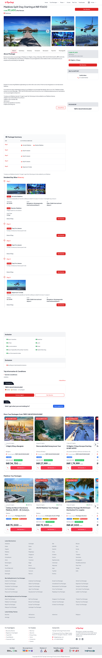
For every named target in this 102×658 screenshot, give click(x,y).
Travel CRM (8, 635)
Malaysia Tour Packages (11, 607)
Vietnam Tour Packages (58, 602)
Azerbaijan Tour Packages (35, 607)
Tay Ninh (54, 571)
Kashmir (54, 549)
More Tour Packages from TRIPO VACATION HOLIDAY (23, 414)
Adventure (54, 614)
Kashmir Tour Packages (10, 581)
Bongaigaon (79, 560)
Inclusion (30, 50)
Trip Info (47, 50)
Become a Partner (10, 630)
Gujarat (7, 549)
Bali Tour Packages (33, 599)
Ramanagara (8, 562)
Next (47, 31)
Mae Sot (31, 573)
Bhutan (77, 543)
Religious (78, 614)
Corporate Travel (10, 639)
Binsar (30, 565)
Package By (56, 50)
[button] (61, 107)
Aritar (6, 560)
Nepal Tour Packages (10, 604)
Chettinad (54, 562)
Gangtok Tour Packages (82, 586)
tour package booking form (13, 93)
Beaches (7, 614)
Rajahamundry (55, 560)
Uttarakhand (8, 557)
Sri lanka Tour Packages (58, 604)
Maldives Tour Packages (13, 476)
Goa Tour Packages (10, 589)
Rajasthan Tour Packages (82, 583)
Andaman (7, 543)
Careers (32, 641)
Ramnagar (7, 573)
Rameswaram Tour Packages (59, 586)
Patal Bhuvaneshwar (81, 562)
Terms (31, 637)
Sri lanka (54, 554)
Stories (68, 2)
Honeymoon (32, 617)
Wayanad (54, 565)
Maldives (8, 13)
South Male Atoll (9, 568)
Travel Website (9, 637)
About (7, 50)
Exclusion (39, 50)
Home (46, 2)
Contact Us (32, 639)
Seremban (78, 557)
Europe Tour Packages (34, 604)
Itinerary (22, 50)
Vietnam (31, 557)
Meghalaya (31, 552)
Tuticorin (31, 571)
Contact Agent (19, 395)
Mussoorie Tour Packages (11, 592)
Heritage (7, 617)
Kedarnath (7, 571)
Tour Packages (54, 2)
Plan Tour (74, 2)
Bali (53, 543)
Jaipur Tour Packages (34, 589)
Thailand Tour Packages (82, 599)
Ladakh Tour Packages (81, 592)
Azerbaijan (31, 543)
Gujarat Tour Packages (34, 586)
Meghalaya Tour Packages (58, 592)
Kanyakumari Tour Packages (36, 592)
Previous (6, 31)
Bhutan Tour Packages (34, 602)
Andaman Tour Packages (35, 581)
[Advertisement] (35, 72)
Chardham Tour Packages (11, 586)
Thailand (78, 554)
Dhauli (6, 565)
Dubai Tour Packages (10, 599)
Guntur (54, 557)
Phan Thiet (78, 565)
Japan (30, 549)
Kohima (54, 573)
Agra (53, 568)
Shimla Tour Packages (81, 581)
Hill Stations (31, 614)
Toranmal (31, 560)
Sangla (77, 568)
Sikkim (6, 554)
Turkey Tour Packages (81, 604)
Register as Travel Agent (12, 633)
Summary (14, 50)
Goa (77, 546)
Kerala (77, 549)
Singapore (31, 554)
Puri (77, 552)
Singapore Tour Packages (58, 599)
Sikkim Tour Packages (34, 583)
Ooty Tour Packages (57, 589)
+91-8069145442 (83, 77)
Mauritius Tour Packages (82, 602)
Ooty (53, 552)
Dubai (6, 546)
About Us (32, 633)
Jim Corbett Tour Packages (82, 589)
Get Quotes (86, 9)
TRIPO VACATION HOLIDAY (49, 57)
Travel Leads (82, 2)
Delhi (77, 571)
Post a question (58, 406)
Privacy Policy (33, 635)
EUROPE (54, 546)
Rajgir (30, 562)
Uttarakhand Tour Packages (59, 583)
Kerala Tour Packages (57, 581)
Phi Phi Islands (32, 568)
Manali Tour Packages (10, 583)
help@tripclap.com (59, 637)
